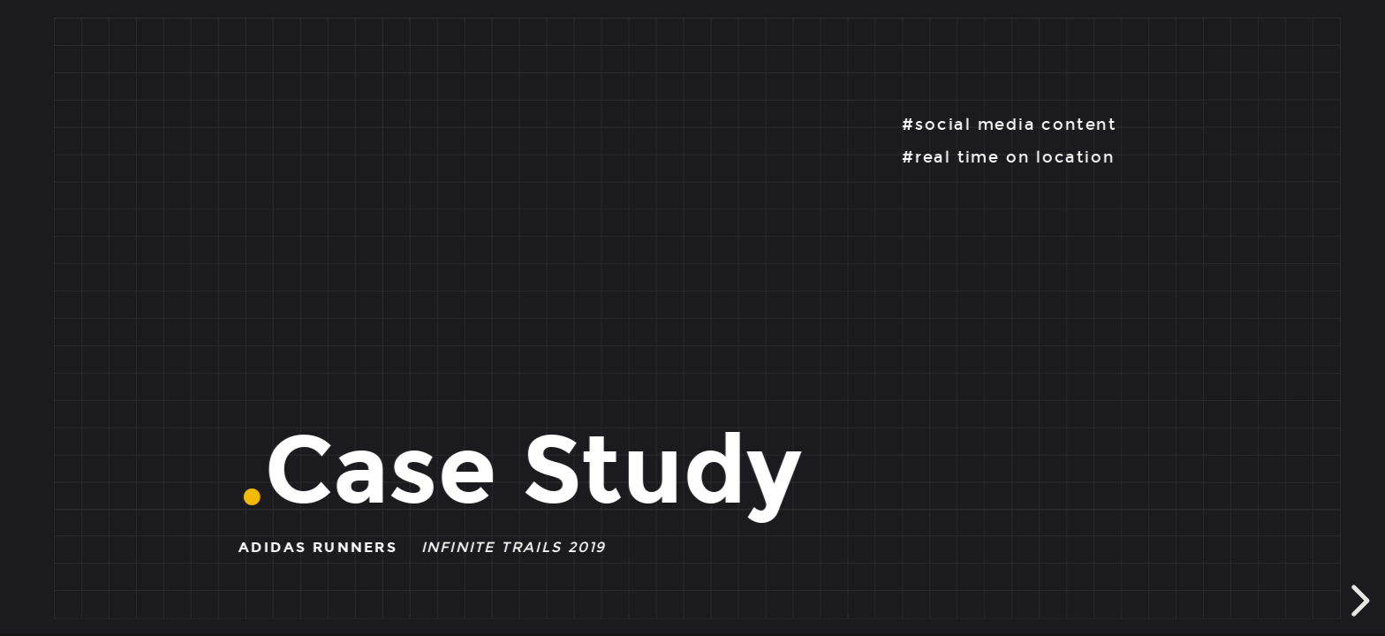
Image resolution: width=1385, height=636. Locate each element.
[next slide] (1358, 601)
